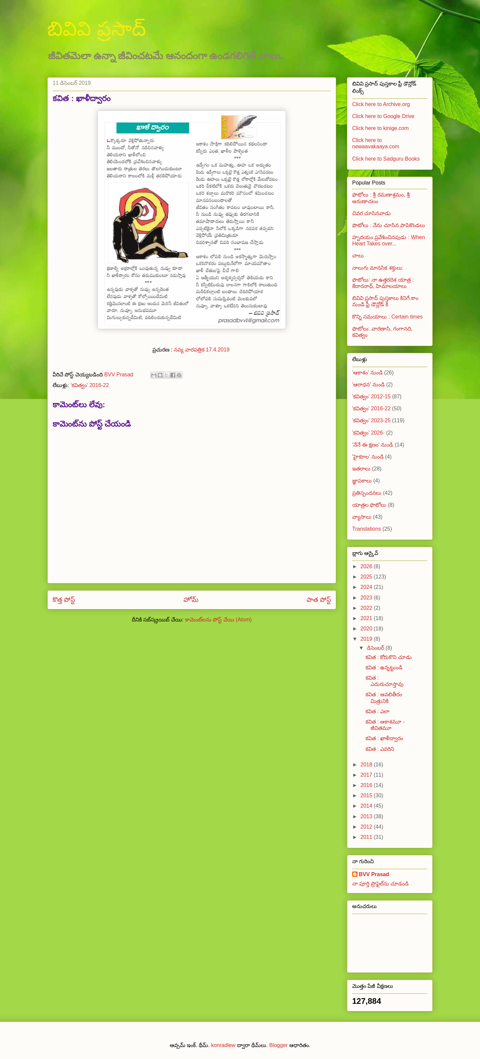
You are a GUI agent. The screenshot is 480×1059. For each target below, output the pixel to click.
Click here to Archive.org (381, 104)
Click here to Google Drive (383, 116)
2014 (367, 806)
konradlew (223, 1045)
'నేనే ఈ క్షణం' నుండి (372, 445)
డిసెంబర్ (376, 648)
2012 (367, 827)
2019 (367, 639)
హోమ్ (190, 599)
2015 (367, 795)
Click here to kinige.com (380, 128)
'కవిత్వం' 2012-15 (371, 396)
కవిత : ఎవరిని (379, 749)
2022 (367, 608)
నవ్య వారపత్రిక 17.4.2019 (202, 349)
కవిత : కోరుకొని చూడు (388, 657)
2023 (367, 597)
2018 (367, 764)
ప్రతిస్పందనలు (366, 493)
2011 (367, 837)
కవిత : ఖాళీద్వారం (384, 738)
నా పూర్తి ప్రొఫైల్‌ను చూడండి (380, 883)
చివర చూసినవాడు (371, 213)
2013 (367, 816)
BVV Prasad (374, 874)
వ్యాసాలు (361, 517)
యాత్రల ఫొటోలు (369, 505)
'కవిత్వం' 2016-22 (90, 385)
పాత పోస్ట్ (319, 599)
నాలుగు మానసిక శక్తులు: (377, 268)
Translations (366, 529)
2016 (367, 785)
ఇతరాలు (361, 468)
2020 (367, 628)
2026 (367, 566)
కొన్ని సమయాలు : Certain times (387, 317)
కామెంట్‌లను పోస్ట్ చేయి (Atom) (218, 619)
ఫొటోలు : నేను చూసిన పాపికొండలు (388, 225)
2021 (367, 618)
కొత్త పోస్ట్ (64, 599)
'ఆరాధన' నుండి (368, 384)
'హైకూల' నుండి (368, 457)
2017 (367, 775)
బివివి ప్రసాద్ (96, 29)
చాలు (358, 255)
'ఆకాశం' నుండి (367, 372)
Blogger (278, 1045)
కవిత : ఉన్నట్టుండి (383, 667)
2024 (367, 587)
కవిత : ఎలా (377, 711)
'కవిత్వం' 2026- (368, 433)
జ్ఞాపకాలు (362, 480)
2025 (367, 577)
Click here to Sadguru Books (386, 159)
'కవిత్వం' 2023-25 (371, 420)
